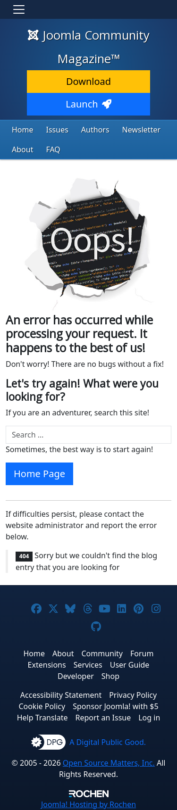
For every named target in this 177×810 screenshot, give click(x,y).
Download (88, 81)
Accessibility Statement (60, 695)
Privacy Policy (133, 695)
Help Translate (42, 717)
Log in (149, 717)
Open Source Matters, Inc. (109, 763)
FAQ (53, 149)
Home (23, 129)
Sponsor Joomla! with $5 (115, 706)
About (22, 149)
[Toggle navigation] (19, 9)
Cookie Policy (41, 706)
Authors (95, 129)
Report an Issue (103, 717)
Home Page (39, 473)
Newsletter (141, 129)
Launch (88, 104)
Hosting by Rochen (88, 804)
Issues (57, 129)
